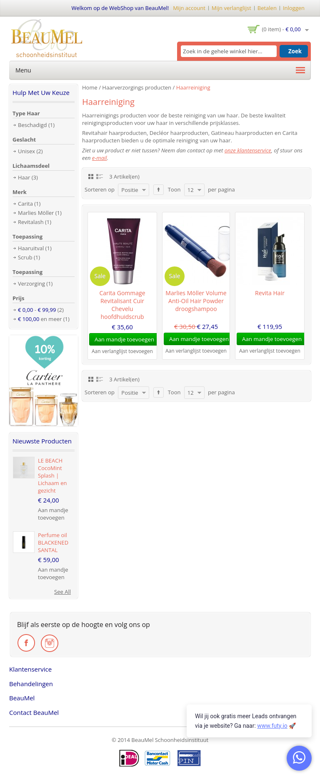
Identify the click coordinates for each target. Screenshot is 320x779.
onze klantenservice (248, 150)
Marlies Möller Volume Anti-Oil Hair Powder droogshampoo (195, 301)
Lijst (99, 176)
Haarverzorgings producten (136, 87)
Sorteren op (100, 189)
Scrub (25, 257)
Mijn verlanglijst (231, 8)
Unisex (26, 151)
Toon (174, 189)
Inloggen (294, 8)
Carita (25, 203)
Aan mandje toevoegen (53, 513)
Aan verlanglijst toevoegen (122, 351)
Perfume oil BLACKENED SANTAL (53, 542)
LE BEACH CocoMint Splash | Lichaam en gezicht (52, 475)
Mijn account (189, 8)
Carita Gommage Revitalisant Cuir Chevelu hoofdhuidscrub (122, 305)
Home (90, 87)
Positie (129, 190)
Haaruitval (31, 248)
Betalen (267, 8)
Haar (24, 177)
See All (62, 591)
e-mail (99, 158)
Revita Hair (270, 293)
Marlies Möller (36, 213)
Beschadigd (32, 125)
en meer (40, 319)
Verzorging (31, 283)
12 (191, 190)
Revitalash (31, 222)
